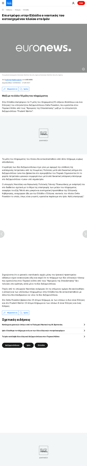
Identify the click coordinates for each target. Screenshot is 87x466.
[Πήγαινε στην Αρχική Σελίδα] (9, 3)
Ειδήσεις (9, 10)
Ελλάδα (26, 10)
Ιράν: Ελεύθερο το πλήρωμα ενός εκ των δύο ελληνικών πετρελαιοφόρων (33, 330)
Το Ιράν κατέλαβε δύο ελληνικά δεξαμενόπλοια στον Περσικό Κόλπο (31, 336)
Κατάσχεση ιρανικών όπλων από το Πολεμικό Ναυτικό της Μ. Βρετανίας (32, 324)
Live (81, 3)
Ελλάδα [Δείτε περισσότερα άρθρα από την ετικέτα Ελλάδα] (41, 345)
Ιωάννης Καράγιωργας (13, 80)
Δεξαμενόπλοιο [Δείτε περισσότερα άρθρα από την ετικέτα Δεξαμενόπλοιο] (12, 345)
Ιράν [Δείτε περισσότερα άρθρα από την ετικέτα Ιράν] (29, 345)
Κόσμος (18, 10)
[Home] (3, 10)
